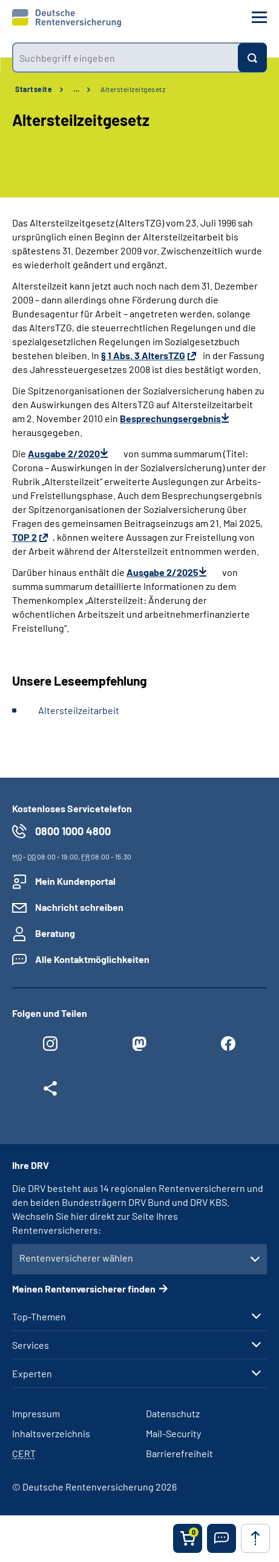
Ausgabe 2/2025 (162, 572)
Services (30, 1345)
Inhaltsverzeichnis (51, 1433)
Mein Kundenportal (75, 881)
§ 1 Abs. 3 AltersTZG (143, 355)
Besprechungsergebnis (170, 418)
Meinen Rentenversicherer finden (84, 1288)
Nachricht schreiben (79, 907)
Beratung (55, 933)
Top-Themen (39, 1317)
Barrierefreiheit (179, 1453)
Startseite (33, 89)
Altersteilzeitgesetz (132, 89)
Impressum (36, 1413)
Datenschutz (173, 1413)
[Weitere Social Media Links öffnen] (50, 1091)
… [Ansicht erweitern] (76, 89)
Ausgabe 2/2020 (64, 453)
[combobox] (125, 57)
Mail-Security (173, 1433)
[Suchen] (252, 57)
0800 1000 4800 (73, 831)
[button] (221, 1538)
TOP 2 (24, 537)
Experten (32, 1373)
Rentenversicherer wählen (76, 1257)
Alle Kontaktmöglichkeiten (92, 959)
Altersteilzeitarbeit (78, 710)
